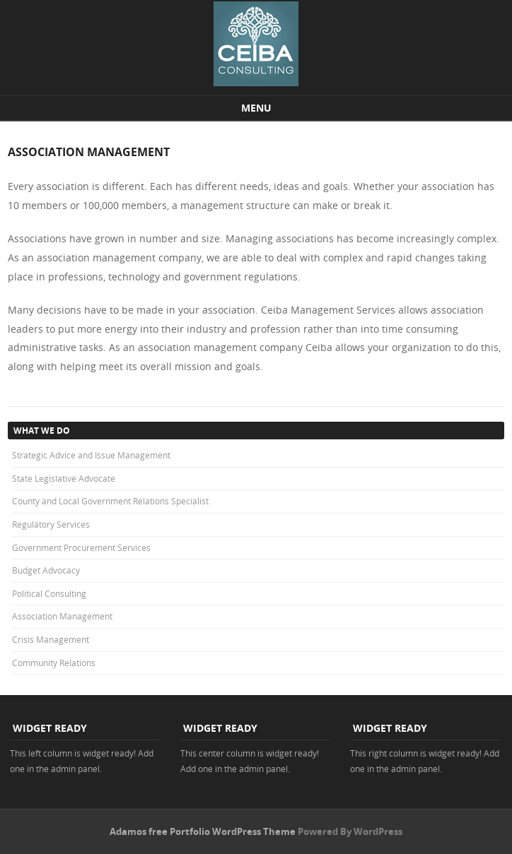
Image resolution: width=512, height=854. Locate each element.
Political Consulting (49, 593)
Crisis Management (50, 639)
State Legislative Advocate (63, 478)
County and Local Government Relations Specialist (110, 500)
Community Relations (53, 662)
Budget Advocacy (46, 570)
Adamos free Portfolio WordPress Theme (203, 831)
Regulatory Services (51, 524)
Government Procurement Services (81, 547)
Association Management (62, 616)
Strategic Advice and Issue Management (91, 455)
